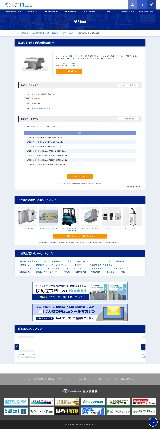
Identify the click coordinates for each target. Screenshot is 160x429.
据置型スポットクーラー (133, 228)
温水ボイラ (25, 265)
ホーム (16, 33)
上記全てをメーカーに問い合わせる (80, 236)
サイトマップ (111, 379)
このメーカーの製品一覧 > (128, 85)
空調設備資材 (56, 33)
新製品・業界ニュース (146, 12)
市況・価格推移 (89, 12)
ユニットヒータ (122, 268)
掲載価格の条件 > (128, 119)
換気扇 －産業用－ (52, 261)
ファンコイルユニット (29, 268)
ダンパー (106, 261)
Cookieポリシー (83, 379)
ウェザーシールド (27, 228)
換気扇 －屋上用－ (68, 33)
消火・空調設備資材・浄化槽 (40, 33)
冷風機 (66, 272)
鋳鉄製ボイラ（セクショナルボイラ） (52, 265)
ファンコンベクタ (101, 268)
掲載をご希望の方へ (128, 379)
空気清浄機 (81, 272)
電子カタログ (32, 12)
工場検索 (51, 379)
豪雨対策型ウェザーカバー (90, 228)
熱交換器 (110, 272)
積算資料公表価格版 (51, 12)
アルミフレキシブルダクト (48, 228)
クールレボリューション (112, 228)
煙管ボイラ (122, 261)
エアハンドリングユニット (57, 268)
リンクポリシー (97, 379)
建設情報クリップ (127, 12)
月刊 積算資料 (30, 127)
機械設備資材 (25, 33)
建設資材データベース (13, 12)
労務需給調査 (39, 379)
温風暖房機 (25, 272)
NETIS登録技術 (70, 12)
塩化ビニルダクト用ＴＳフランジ (81, 261)
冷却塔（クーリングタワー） (103, 265)
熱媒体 (123, 272)
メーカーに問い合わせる (69, 71)
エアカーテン (81, 268)
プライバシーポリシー (65, 379)
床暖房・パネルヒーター (46, 272)
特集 (108, 12)
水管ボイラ (80, 265)
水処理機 (96, 272)
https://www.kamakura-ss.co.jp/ (41, 108)
